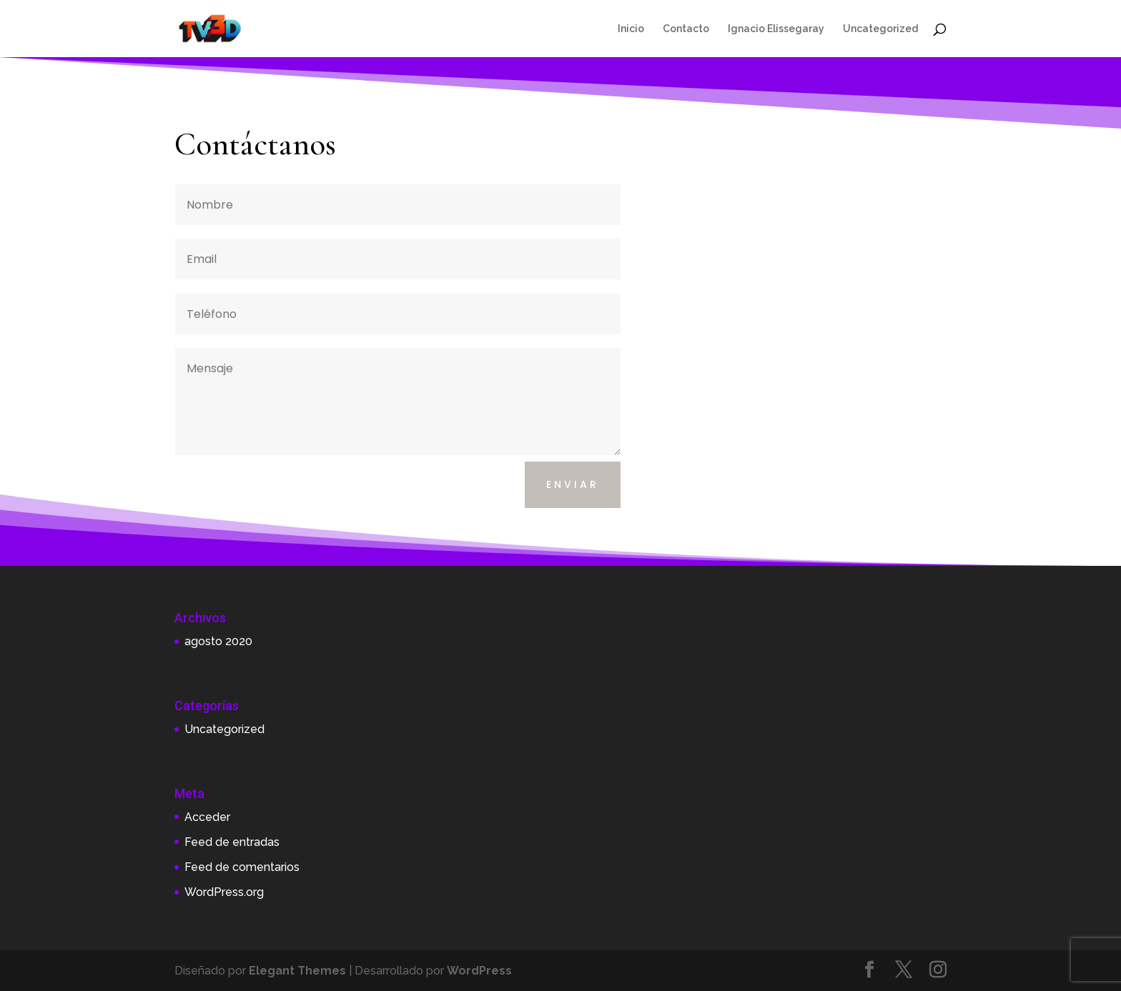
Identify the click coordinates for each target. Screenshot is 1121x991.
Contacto (686, 29)
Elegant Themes (297, 970)
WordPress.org (224, 892)
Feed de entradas (232, 842)
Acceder (207, 817)
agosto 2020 (218, 641)
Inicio (631, 29)
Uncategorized (880, 29)
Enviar (572, 484)
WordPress (479, 970)
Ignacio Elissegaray (776, 29)
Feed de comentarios (242, 867)
